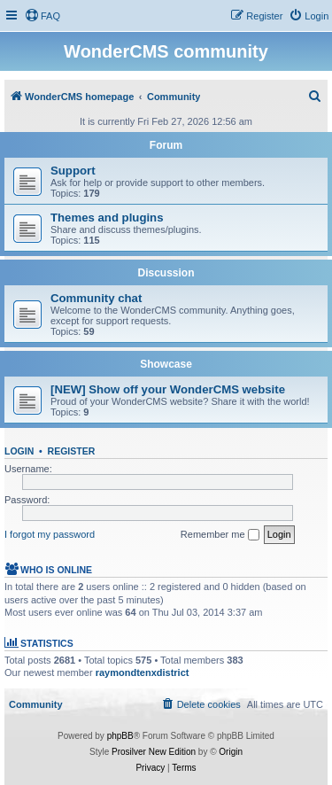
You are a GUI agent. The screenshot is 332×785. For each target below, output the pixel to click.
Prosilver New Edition (154, 752)
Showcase (166, 364)
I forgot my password (49, 534)
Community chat (96, 298)
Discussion (165, 273)
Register (72, 451)
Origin (231, 752)
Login (19, 451)
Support (73, 170)
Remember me (220, 535)
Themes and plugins (107, 217)
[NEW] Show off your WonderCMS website (167, 389)
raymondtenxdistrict (142, 672)
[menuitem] (42, 16)
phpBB (120, 736)
